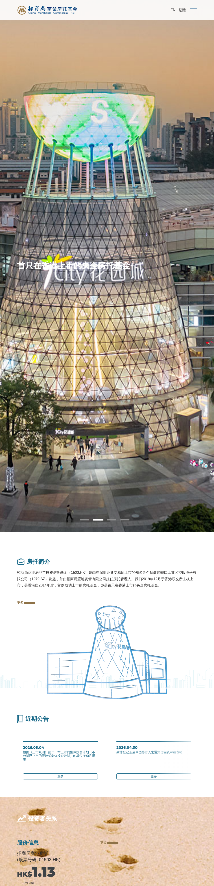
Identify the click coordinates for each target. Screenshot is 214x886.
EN (172, 10)
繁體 (182, 10)
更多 (26, 602)
